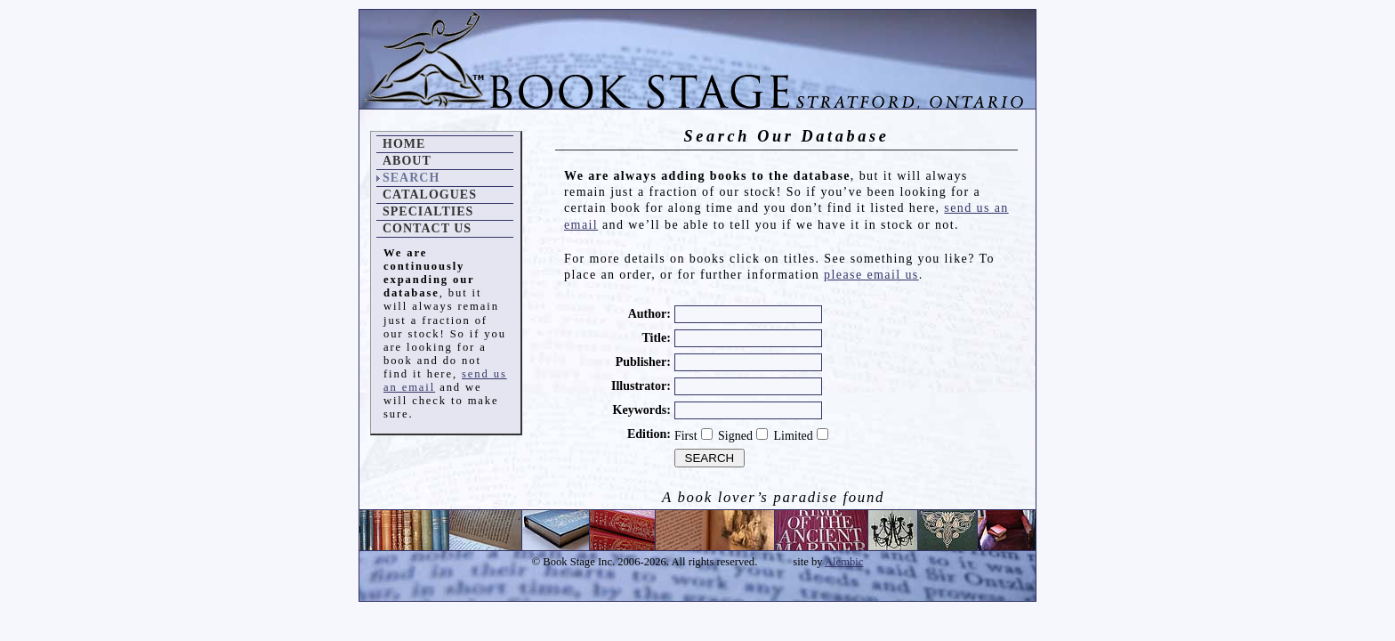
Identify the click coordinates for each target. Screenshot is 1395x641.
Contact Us (427, 228)
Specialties (428, 211)
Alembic (844, 562)
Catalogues (430, 194)
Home (404, 143)
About (407, 160)
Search (411, 177)
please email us (871, 274)
